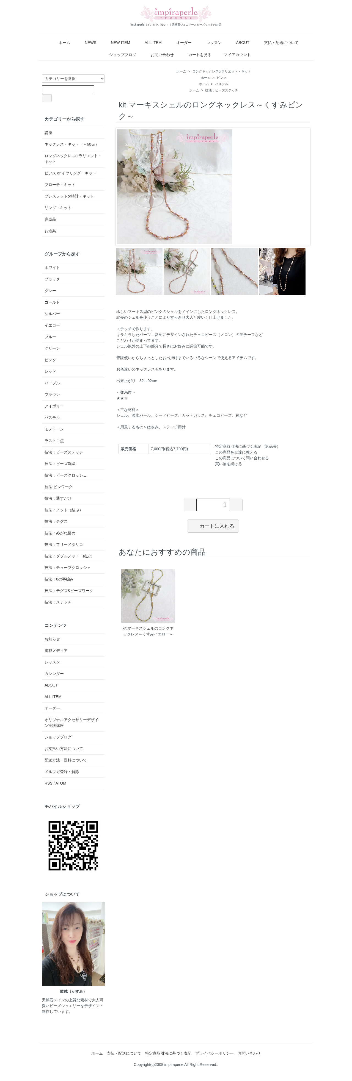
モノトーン (54, 429)
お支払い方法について (64, 748)
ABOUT (238, 42)
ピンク (222, 78)
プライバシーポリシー (214, 1053)
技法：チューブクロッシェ (68, 567)
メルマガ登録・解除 (62, 771)
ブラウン (52, 394)
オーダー (180, 42)
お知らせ (52, 639)
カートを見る (195, 54)
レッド (50, 371)
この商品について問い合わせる (242, 458)
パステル (221, 84)
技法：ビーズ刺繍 (60, 464)
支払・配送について (277, 42)
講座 (48, 132)
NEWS (86, 42)
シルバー (52, 314)
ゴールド (52, 302)
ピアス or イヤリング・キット (70, 173)
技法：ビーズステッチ (221, 90)
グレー (50, 290)
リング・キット (58, 207)
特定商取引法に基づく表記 (168, 1053)
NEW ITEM (116, 42)
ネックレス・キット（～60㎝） (72, 144)
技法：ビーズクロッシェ (66, 475)
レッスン (210, 42)
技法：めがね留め (60, 533)
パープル (52, 383)
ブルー (50, 337)
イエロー (52, 325)
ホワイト (52, 267)
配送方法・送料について (66, 760)
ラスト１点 (54, 440)
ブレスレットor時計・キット (69, 196)
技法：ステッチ (58, 602)
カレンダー (54, 673)
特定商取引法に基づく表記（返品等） (247, 446)
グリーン (52, 348)
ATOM (61, 783)
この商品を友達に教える (236, 452)
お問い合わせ (158, 54)
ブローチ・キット (60, 184)
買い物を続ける (228, 464)
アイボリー (54, 406)
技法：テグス (56, 521)
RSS (49, 783)
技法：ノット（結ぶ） (64, 510)
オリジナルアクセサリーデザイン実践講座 (71, 723)
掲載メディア (56, 650)
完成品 (50, 219)
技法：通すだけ (58, 498)
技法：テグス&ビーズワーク (69, 590)
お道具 (50, 231)
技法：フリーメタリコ (64, 544)
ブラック (52, 279)
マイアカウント (234, 54)
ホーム (60, 42)
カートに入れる (213, 526)
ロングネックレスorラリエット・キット (221, 71)
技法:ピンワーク (59, 487)
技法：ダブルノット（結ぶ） (70, 556)
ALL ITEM (149, 42)
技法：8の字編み (59, 579)
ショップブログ (118, 54)
